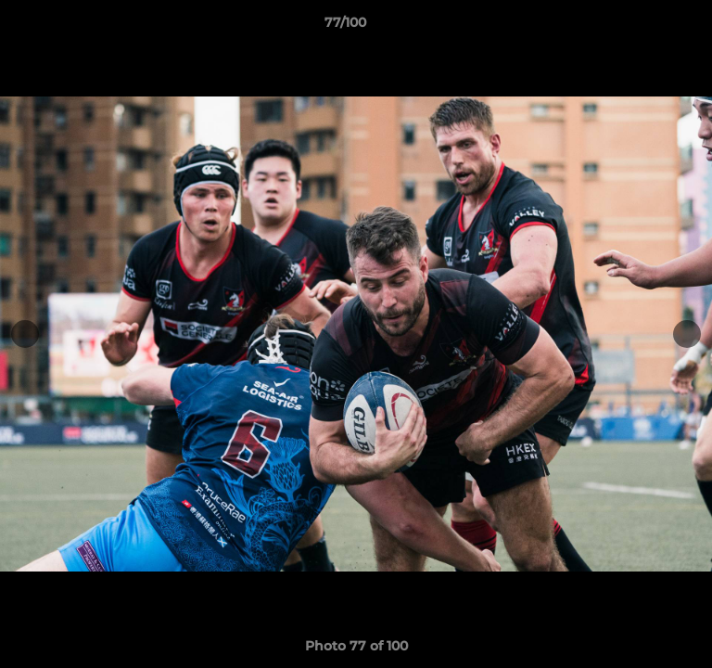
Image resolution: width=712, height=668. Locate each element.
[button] (645, 27)
